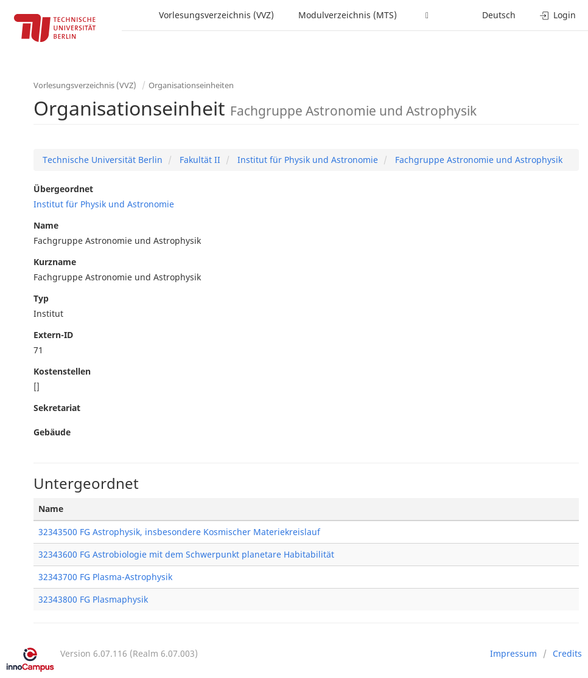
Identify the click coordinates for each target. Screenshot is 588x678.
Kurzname (54, 262)
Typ (41, 298)
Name (45, 225)
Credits (567, 653)
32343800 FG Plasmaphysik (93, 599)
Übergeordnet (63, 189)
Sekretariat (56, 407)
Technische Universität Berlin (103, 159)
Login (558, 15)
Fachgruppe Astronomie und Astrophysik (477, 159)
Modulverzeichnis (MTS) (347, 15)
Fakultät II (198, 159)
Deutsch (499, 15)
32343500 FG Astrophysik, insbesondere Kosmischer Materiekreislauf (179, 532)
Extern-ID (53, 335)
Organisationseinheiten (191, 85)
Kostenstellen (62, 371)
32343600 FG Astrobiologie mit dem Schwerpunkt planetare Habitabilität (186, 554)
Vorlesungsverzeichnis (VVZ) (216, 15)
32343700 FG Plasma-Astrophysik (105, 577)
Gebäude (52, 432)
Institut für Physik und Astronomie (306, 159)
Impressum (513, 653)
